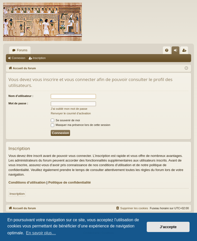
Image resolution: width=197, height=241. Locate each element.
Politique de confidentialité (69, 182)
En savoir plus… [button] (41, 233)
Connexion (18, 57)
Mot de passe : (18, 103)
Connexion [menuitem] (176, 51)
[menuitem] (167, 50)
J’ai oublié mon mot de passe (69, 108)
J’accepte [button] (168, 227)
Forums (22, 50)
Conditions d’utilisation (26, 182)
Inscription (39, 57)
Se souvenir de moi (65, 120)
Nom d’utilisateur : (20, 95)
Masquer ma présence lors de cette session (80, 124)
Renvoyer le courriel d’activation (71, 113)
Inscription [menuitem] (185, 51)
